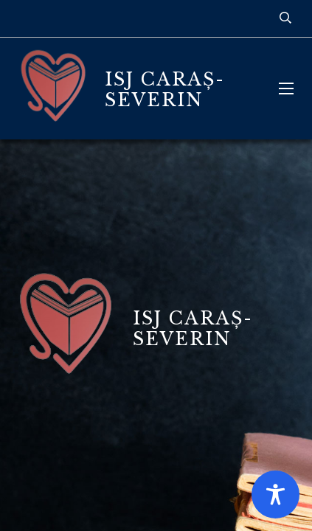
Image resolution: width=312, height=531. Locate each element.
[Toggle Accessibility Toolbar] (275, 494)
